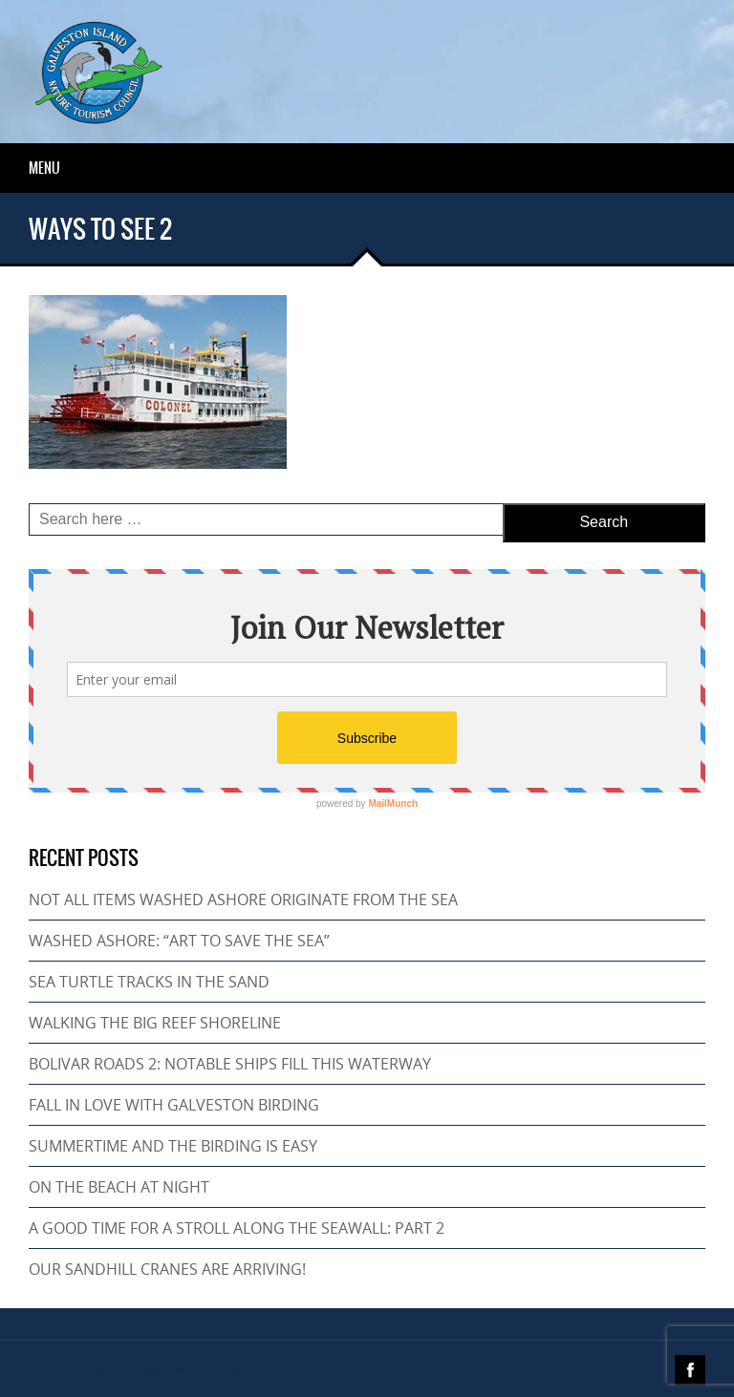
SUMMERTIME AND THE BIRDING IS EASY (173, 1145)
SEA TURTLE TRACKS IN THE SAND (149, 981)
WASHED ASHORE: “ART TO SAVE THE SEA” (179, 940)
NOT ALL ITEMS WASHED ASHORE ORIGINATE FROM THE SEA (243, 899)
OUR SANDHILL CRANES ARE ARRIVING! (167, 1269)
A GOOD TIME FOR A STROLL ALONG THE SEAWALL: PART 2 (236, 1227)
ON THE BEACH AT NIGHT (119, 1186)
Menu (44, 168)
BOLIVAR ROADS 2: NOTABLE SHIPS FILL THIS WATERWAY (230, 1063)
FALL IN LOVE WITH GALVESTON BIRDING (174, 1104)
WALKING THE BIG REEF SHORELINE (155, 1022)
